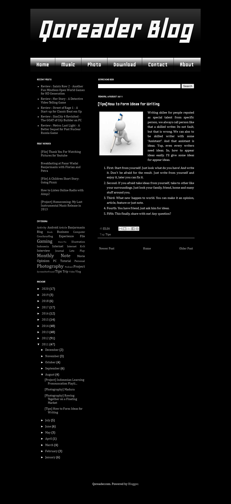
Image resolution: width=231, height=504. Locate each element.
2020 (45, 288)
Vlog (78, 271)
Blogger (133, 484)
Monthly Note (54, 255)
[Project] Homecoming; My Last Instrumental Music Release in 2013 (61, 205)
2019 (45, 295)
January (50, 457)
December (52, 349)
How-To (62, 242)
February (51, 451)
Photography (50, 266)
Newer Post (106, 248)
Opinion (43, 261)
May (48, 432)
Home (42, 64)
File (82, 236)
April (49, 438)
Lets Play (77, 250)
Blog (40, 232)
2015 (45, 319)
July (48, 420)
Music (68, 64)
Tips (108, 234)
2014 (45, 326)
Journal (59, 250)
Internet (57, 246)
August (50, 374)
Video (72, 271)
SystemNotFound (46, 271)
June (48, 426)
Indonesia (43, 246)
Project (79, 267)
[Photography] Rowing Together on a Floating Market (61, 399)
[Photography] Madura (60, 389)
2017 (45, 307)
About (187, 64)
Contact (157, 64)
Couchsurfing (45, 236)
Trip (65, 271)
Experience (66, 236)
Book (50, 232)
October (50, 362)
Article (63, 227)
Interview (43, 250)
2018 (45, 301)
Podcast (69, 267)
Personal (79, 261)
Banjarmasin (76, 227)
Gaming (44, 241)
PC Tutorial (62, 261)
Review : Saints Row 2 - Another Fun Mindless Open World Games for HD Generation (63, 90)
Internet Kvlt (76, 246)
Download (124, 64)
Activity (42, 227)
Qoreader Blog (114, 29)
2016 (45, 313)
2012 (45, 338)
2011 (45, 344)
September (52, 368)
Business (63, 232)
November (52, 356)
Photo (94, 64)
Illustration (78, 242)
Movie (81, 256)
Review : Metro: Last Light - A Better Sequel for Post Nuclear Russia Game (61, 129)
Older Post (186, 248)
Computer (79, 232)
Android (52, 227)
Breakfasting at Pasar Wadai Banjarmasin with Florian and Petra (61, 167)
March (49, 445)
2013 (45, 332)
